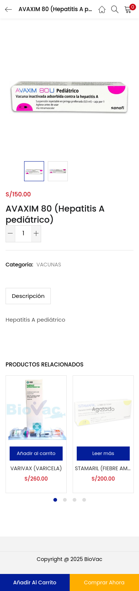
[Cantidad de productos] (23, 233)
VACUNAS (48, 264)
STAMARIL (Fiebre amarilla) (103, 468)
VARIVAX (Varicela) (36, 468)
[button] (36, 453)
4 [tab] (84, 500)
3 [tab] (74, 500)
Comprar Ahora (104, 582)
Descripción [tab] (28, 296)
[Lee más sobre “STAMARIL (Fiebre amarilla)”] (103, 453)
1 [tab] (55, 500)
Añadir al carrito (34, 582)
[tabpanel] (36, 434)
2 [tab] (65, 500)
